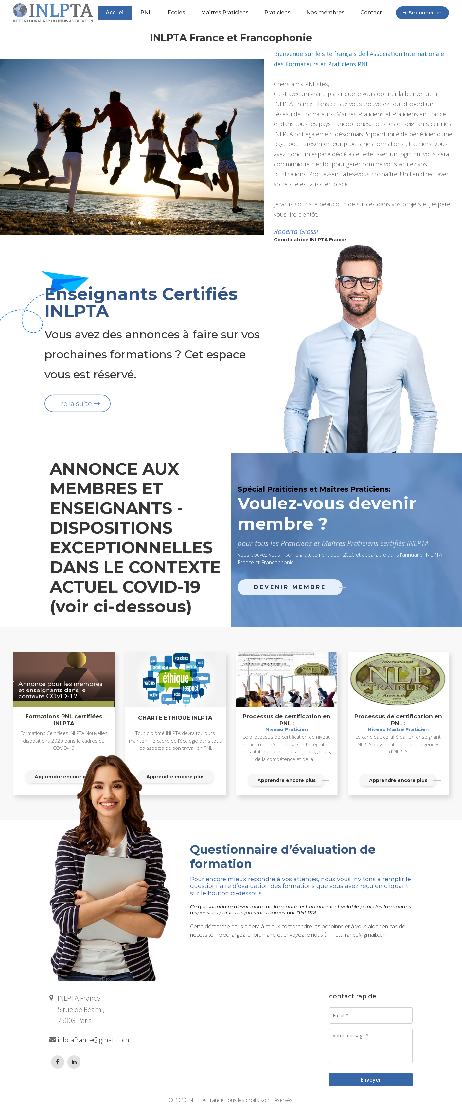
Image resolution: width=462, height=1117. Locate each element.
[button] (124, 223)
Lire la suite (77, 403)
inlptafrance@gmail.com (93, 1039)
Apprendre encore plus (175, 777)
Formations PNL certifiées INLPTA (63, 719)
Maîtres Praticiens (225, 12)
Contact (371, 12)
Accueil (115, 12)
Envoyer (371, 1079)
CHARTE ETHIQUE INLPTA (175, 717)
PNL (146, 12)
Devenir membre (290, 587)
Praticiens (277, 12)
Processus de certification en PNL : (287, 722)
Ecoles (176, 12)
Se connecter (422, 13)
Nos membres (325, 12)
